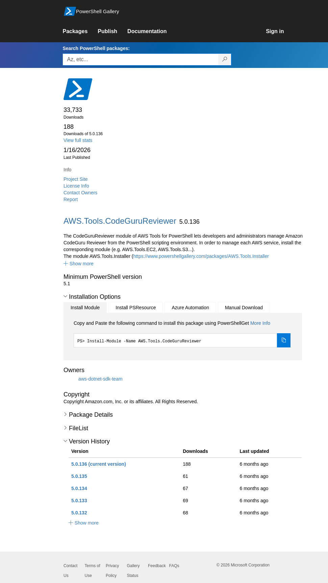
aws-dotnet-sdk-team (100, 379)
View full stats (78, 140)
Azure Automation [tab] (190, 307)
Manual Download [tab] (244, 307)
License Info (76, 186)
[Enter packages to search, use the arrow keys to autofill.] (140, 59)
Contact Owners (80, 192)
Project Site (76, 179)
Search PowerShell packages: (95, 48)
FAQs (174, 565)
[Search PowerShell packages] (224, 59)
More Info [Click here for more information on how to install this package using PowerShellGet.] (260, 323)
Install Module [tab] (85, 307)
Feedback (157, 565)
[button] (79, 263)
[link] (80, 31)
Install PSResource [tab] (136, 307)
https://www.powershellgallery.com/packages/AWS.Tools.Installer (201, 256)
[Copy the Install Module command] (284, 340)
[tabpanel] (182, 333)
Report (71, 199)
